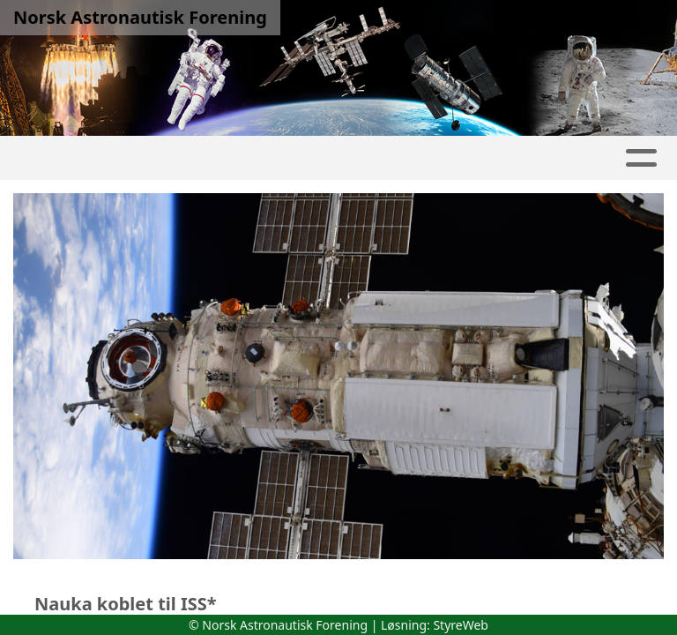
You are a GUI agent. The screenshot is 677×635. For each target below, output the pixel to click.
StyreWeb (460, 624)
